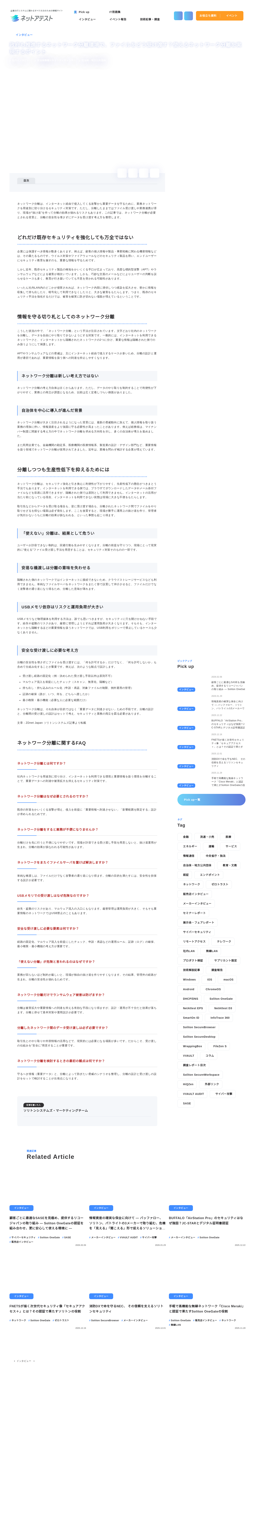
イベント (232, 16)
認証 (186, 677)
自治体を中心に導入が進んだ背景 (50, 208)
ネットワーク (191, 687)
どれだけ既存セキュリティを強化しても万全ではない (58, 192)
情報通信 (188, 658)
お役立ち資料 (207, 16)
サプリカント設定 (225, 763)
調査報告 (217, 772)
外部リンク (212, 886)
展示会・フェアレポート (198, 725)
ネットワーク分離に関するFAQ (45, 241)
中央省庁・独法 (216, 658)
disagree (202, 1511)
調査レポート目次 (194, 867)
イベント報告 (77, 1490)
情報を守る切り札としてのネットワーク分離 (53, 197)
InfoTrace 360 (221, 820)
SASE (186, 905)
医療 (228, 639)
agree (226, 1511)
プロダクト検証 (193, 763)
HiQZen (188, 886)
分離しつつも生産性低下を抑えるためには (52, 213)
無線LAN (211, 753)
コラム (209, 858)
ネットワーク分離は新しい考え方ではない (56, 202)
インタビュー (24, 35)
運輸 (211, 649)
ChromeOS (214, 791)
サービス (231, 649)
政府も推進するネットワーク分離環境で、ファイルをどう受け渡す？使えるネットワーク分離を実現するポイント (98, 1424)
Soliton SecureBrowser (200, 829)
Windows (189, 782)
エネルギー (190, 649)
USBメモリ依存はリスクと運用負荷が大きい (57, 230)
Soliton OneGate (221, 801)
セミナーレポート (194, 715)
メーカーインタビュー (197, 706)
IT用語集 (132, 1490)
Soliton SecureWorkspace (202, 877)
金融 (186, 639)
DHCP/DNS (190, 801)
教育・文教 (230, 668)
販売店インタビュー (196, 696)
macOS (229, 782)
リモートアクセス (194, 744)
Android (189, 791)
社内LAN (188, 753)
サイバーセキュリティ (197, 734)
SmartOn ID (191, 820)
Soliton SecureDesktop (200, 839)
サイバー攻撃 (223, 896)
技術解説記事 (191, 772)
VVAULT (188, 858)
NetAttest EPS (194, 810)
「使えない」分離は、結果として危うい (54, 219)
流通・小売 (207, 639)
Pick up (25, 1490)
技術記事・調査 (106, 1490)
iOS (210, 782)
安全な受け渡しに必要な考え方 (48, 235)
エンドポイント (210, 677)
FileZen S (221, 848)
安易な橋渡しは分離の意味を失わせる (53, 224)
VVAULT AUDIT (193, 896)
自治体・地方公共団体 (197, 668)
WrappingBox (193, 848)
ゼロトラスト (219, 687)
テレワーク (224, 744)
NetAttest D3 (225, 810)
